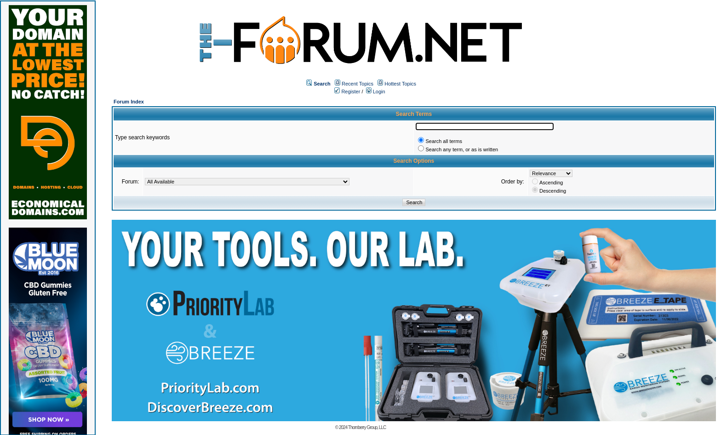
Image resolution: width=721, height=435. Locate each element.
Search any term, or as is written (461, 149)
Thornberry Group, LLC (367, 427)
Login (375, 91)
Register (347, 91)
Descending (552, 191)
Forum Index (129, 101)
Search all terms (443, 141)
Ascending (551, 182)
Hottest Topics (400, 83)
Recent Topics (357, 83)
